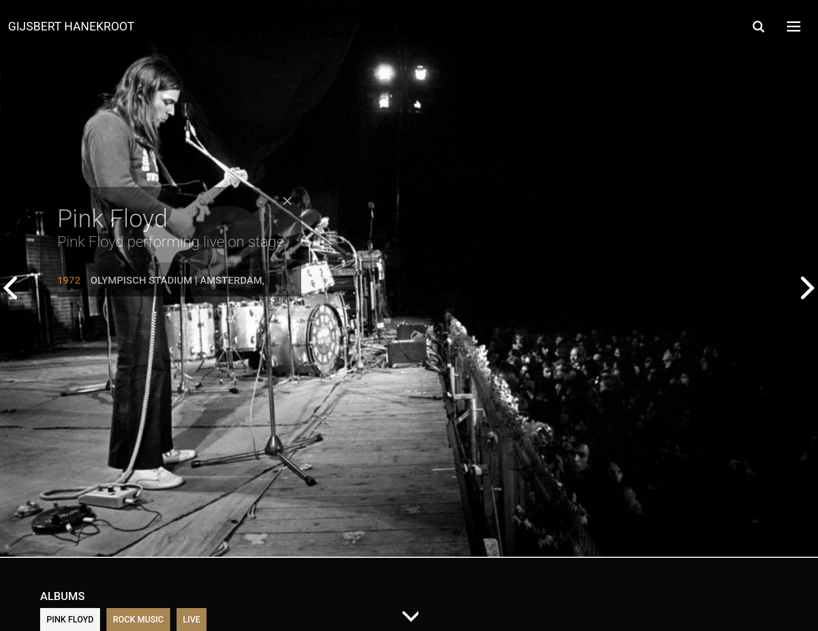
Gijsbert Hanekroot (71, 25)
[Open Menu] (793, 26)
